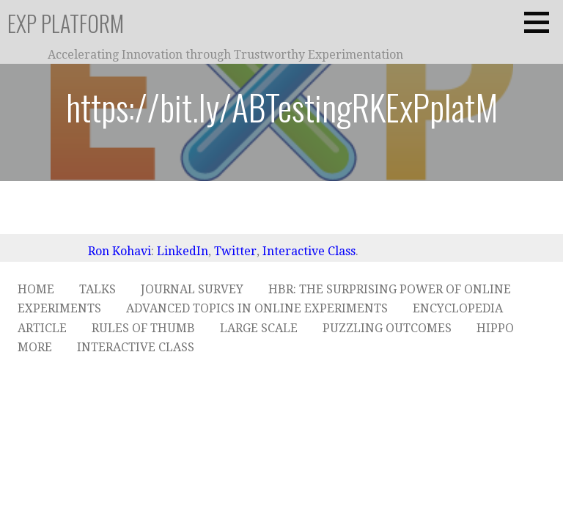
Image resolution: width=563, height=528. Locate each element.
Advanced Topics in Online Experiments (257, 308)
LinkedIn (182, 251)
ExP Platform (65, 23)
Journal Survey (192, 289)
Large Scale (259, 328)
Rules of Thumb (143, 328)
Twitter (235, 251)
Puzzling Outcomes (387, 328)
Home (36, 289)
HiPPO (495, 328)
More (35, 347)
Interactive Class (309, 251)
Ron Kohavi (119, 251)
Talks (97, 289)
